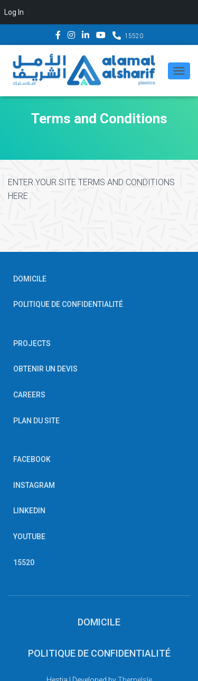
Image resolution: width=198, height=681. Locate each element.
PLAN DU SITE (36, 420)
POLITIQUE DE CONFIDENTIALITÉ (68, 304)
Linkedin (85, 36)
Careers (29, 395)
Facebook (58, 36)
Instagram (71, 36)
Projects (32, 343)
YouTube (101, 36)
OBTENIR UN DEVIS (45, 369)
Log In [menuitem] (14, 12)
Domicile (29, 279)
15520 (134, 36)
